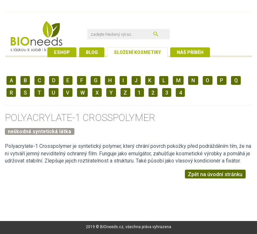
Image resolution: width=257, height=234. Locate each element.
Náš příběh (190, 52)
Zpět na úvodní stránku (215, 174)
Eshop (62, 52)
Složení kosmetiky (137, 52)
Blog (92, 52)
